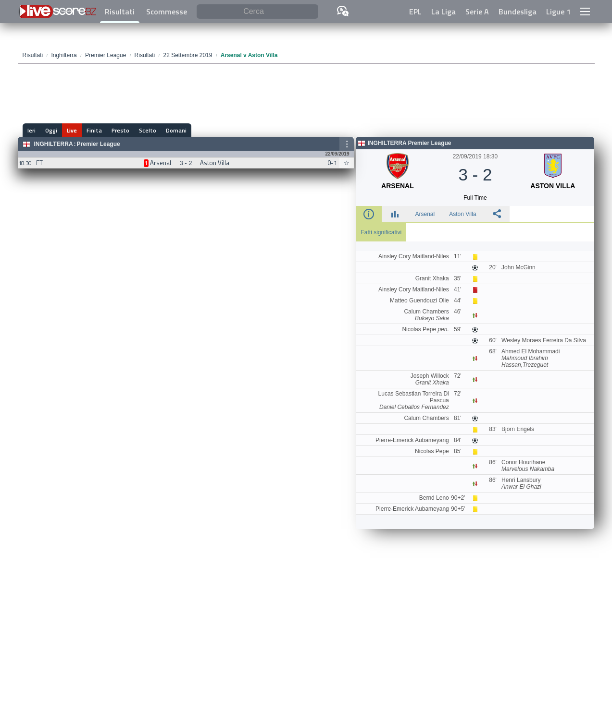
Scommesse (166, 11)
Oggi (51, 130)
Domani (176, 130)
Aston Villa (462, 214)
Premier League (98, 144)
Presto (120, 130)
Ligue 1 (558, 11)
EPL (415, 11)
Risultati (120, 11)
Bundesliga (518, 11)
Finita (94, 130)
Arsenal (425, 214)
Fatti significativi (381, 232)
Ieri (31, 130)
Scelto (147, 130)
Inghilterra (53, 144)
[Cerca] (257, 11)
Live (72, 130)
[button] (585, 11)
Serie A (477, 11)
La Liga (443, 11)
